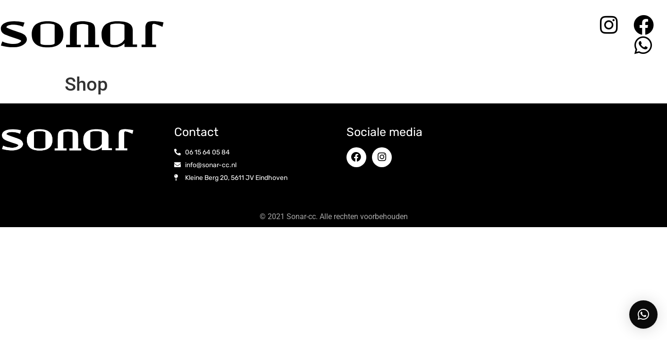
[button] (643, 314)
